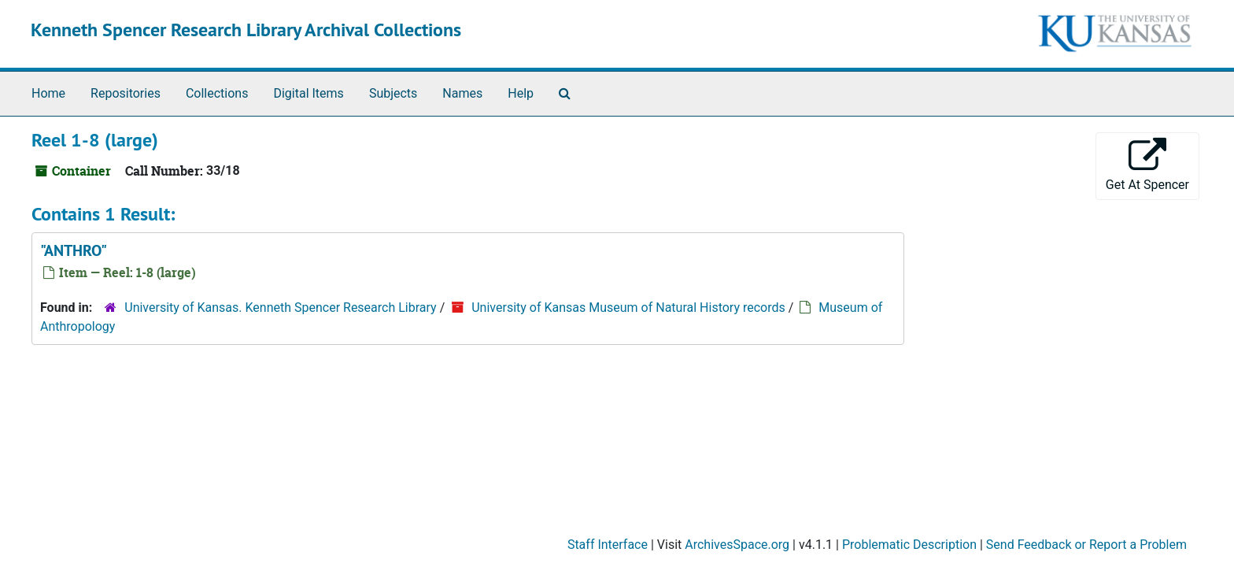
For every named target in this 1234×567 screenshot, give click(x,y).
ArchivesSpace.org (737, 544)
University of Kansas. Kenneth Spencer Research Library (280, 307)
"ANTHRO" (73, 250)
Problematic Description (909, 544)
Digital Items (308, 93)
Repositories (126, 93)
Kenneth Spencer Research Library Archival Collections (246, 29)
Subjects (393, 93)
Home (48, 93)
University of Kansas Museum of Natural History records (628, 307)
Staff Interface (607, 544)
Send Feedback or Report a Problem (1086, 544)
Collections (217, 93)
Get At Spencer (1147, 165)
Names (462, 93)
